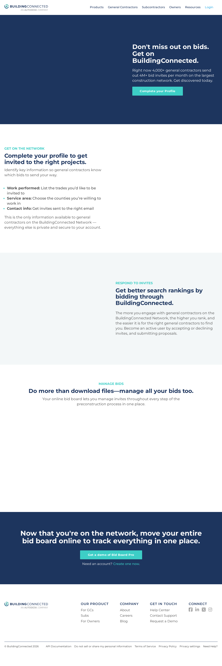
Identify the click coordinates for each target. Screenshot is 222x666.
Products (97, 7)
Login (209, 7)
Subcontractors (153, 7)
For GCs (87, 610)
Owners (175, 7)
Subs (85, 616)
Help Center (160, 610)
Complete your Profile (157, 91)
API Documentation (58, 646)
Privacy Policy (168, 646)
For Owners (90, 621)
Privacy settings (190, 646)
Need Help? (210, 646)
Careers (126, 616)
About (125, 610)
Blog (124, 621)
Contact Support (163, 616)
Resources (193, 7)
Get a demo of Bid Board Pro (111, 555)
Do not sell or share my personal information (103, 646)
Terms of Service (145, 646)
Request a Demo (164, 621)
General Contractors (123, 7)
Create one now (126, 564)
